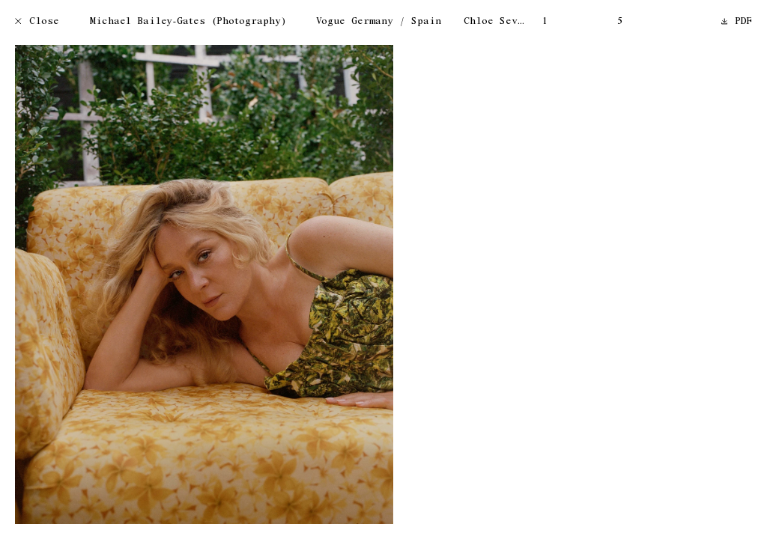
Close (37, 22)
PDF (737, 22)
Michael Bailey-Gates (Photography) (188, 22)
